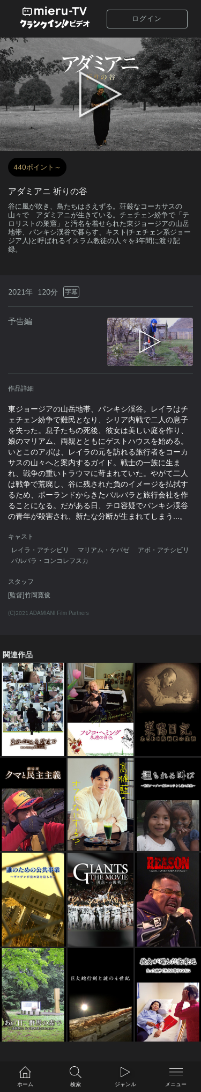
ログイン (147, 18)
